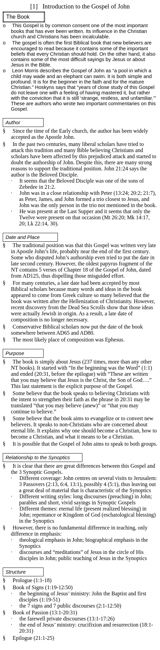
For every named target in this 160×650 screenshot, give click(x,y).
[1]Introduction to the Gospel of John (80, 6)
